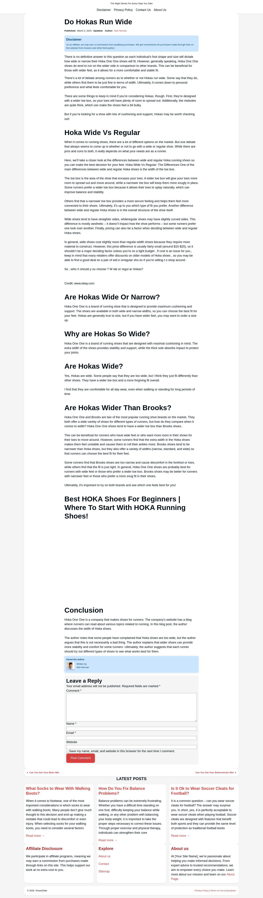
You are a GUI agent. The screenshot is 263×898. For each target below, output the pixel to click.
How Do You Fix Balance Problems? (121, 791)
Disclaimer (230, 890)
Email (71, 733)
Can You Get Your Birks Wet (44, 772)
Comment (73, 690)
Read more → (35, 835)
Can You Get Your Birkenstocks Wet (214, 772)
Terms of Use (217, 890)
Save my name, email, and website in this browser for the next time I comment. (122, 751)
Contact (103, 864)
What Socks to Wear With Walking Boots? (58, 791)
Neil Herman (120, 30)
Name (71, 723)
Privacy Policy (202, 890)
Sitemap (104, 871)
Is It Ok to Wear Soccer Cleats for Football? (202, 791)
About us (104, 856)
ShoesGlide (41, 890)
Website (71, 742)
